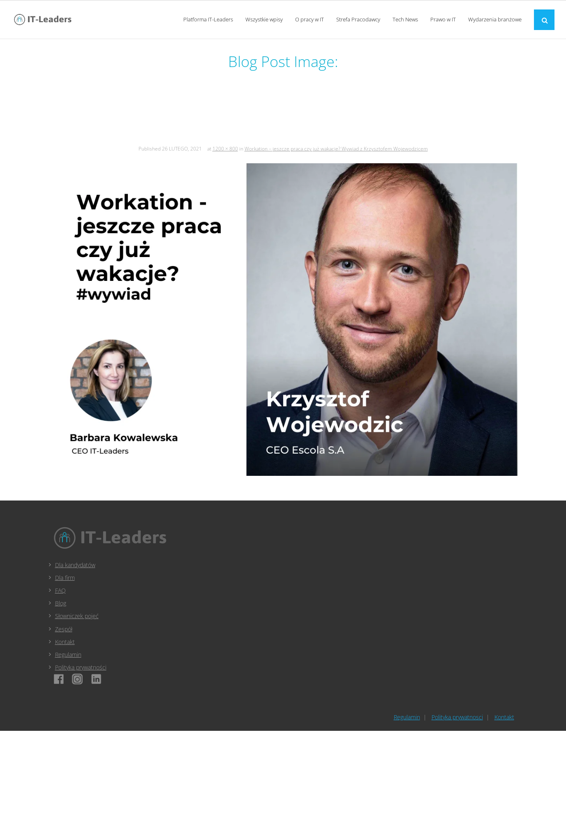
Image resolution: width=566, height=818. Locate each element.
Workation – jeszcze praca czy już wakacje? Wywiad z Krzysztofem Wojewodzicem (336, 148)
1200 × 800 (225, 148)
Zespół (63, 629)
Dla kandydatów (75, 565)
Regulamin (68, 654)
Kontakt (65, 642)
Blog (60, 603)
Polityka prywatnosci (457, 717)
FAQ (60, 590)
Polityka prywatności (80, 667)
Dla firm (65, 578)
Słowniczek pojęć (77, 616)
